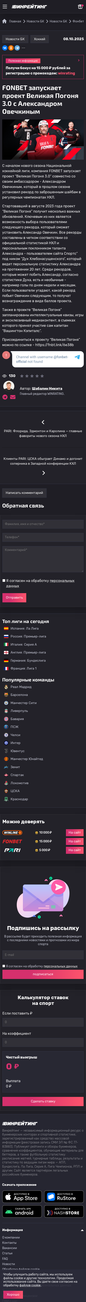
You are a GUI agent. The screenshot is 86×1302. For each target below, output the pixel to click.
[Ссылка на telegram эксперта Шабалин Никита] (4, 397)
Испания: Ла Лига (21, 628)
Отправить (14, 598)
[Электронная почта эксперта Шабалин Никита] (12, 397)
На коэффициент (16, 1033)
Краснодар (16, 799)
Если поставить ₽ (17, 1013)
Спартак (14, 775)
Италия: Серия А (18, 644)
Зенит (12, 767)
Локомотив (16, 783)
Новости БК (15, 39)
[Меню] (4, 6)
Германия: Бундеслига (22, 661)
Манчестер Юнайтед (23, 759)
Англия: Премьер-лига (22, 652)
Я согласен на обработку (40, 583)
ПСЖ (11, 727)
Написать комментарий (24, 493)
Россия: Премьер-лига (23, 636)
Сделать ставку (43, 1101)
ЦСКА (12, 791)
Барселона (16, 695)
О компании (11, 1237)
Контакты (9, 1243)
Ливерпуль (16, 711)
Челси (12, 735)
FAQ (5, 1259)
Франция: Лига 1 (18, 668)
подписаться (43, 974)
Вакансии (9, 1248)
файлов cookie (30, 1285)
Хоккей (39, 39)
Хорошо (13, 1295)
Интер (12, 743)
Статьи (7, 1253)
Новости (8, 1264)
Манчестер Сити (20, 703)
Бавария (14, 719)
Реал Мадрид (18, 687)
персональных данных (61, 966)
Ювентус (14, 751)
